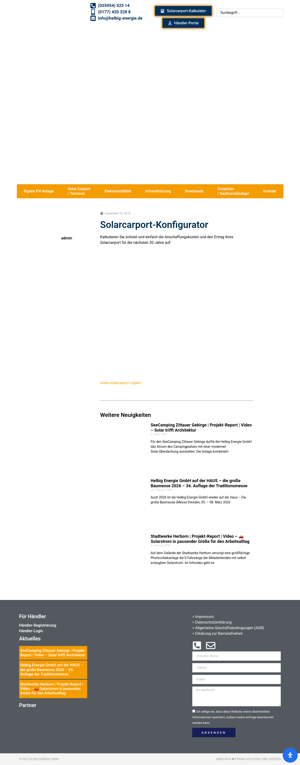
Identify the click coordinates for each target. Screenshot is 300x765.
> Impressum (203, 616)
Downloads (194, 191)
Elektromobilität (118, 191)
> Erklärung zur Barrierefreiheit (217, 633)
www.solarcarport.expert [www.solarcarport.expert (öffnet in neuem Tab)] (120, 383)
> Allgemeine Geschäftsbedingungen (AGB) (228, 628)
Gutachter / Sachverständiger (233, 191)
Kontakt (269, 191)
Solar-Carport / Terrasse (79, 191)
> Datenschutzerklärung (211, 622)
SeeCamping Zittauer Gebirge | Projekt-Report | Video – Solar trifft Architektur (53, 652)
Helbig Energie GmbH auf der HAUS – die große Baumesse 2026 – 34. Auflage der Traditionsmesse (199, 483)
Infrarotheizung (158, 191)
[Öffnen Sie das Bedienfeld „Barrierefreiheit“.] (290, 755)
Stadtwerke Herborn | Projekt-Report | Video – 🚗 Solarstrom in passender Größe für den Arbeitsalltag (200, 539)
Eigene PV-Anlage (39, 191)
